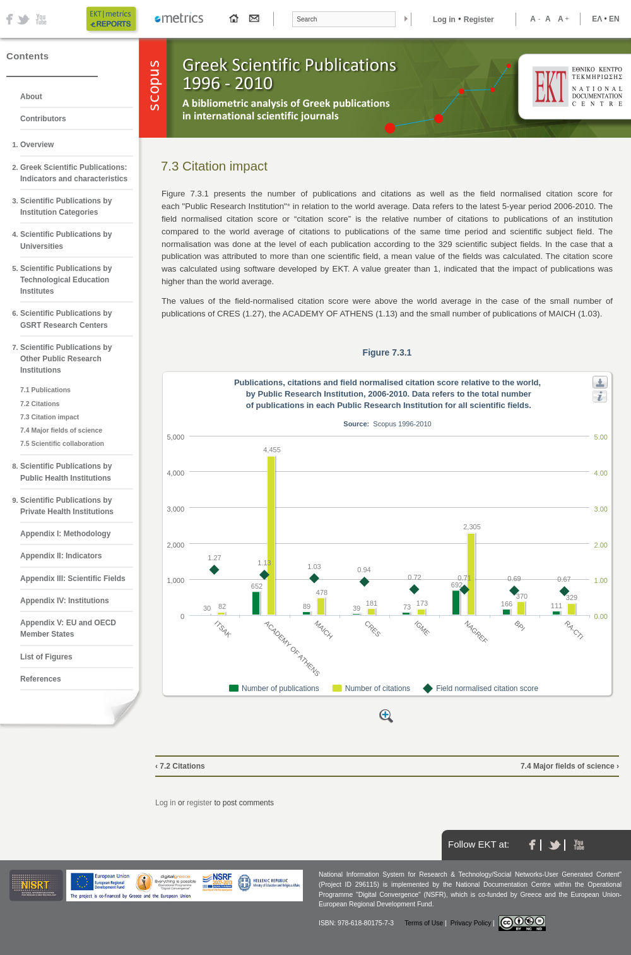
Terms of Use (423, 923)
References (40, 679)
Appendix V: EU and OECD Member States (68, 628)
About (31, 96)
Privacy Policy (471, 923)
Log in (444, 19)
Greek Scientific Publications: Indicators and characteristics (73, 173)
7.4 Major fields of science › (570, 766)
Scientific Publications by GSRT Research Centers (66, 319)
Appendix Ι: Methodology (65, 533)
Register (479, 19)
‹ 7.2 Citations (180, 766)
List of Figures (46, 656)
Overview (37, 144)
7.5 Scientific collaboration (62, 443)
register (199, 802)
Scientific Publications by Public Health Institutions (66, 472)
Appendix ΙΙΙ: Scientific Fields (73, 578)
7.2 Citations (39, 403)
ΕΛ (597, 19)
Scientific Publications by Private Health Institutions (67, 506)
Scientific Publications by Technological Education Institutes (66, 280)
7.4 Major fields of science (61, 430)
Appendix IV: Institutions (64, 600)
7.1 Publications (45, 389)
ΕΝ (614, 19)
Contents (27, 56)
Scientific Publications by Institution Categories (66, 206)
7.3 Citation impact (49, 417)
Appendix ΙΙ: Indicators (61, 555)
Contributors (43, 118)
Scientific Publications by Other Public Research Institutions (66, 359)
